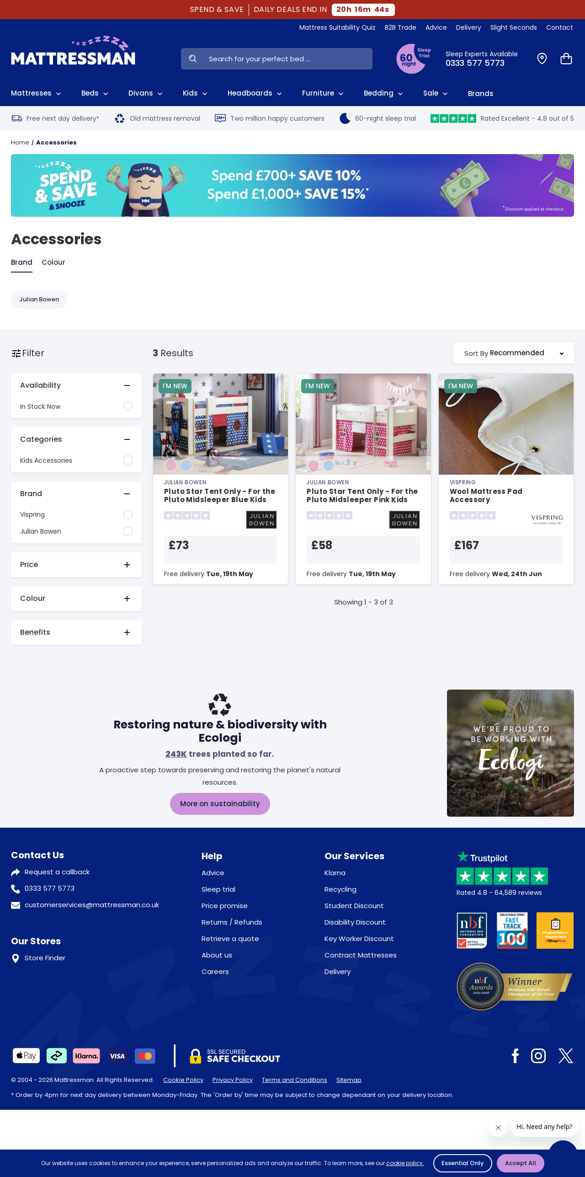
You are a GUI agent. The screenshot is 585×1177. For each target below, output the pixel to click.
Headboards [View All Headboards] (256, 93)
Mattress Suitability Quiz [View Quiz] (337, 27)
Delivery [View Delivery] (468, 27)
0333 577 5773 (49, 888)
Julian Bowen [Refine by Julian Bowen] (39, 299)
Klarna (335, 872)
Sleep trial (218, 889)
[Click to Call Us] (486, 59)
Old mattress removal (157, 118)
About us (217, 955)
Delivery (337, 971)
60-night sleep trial (378, 118)
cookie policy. (405, 1163)
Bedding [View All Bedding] (384, 93)
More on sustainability (220, 803)
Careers (215, 971)
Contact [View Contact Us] (559, 27)
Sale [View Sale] (436, 93)
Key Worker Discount (359, 938)
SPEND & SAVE (217, 10)
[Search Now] (192, 59)
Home (20, 142)
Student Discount (354, 905)
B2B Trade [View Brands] (400, 27)
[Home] (73, 58)
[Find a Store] (542, 59)
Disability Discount (355, 922)
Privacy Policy (233, 1079)
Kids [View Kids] (196, 93)
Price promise (225, 905)
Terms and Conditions (294, 1079)
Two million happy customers (269, 118)
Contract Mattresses (360, 955)
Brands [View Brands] (481, 93)
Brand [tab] (21, 262)
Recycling (340, 889)
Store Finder (45, 958)
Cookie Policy (183, 1079)
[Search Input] (288, 59)
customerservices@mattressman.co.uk (92, 905)
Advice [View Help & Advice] (436, 27)
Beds (95, 93)
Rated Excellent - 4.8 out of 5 (502, 118)
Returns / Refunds (232, 922)
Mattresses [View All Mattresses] (37, 93)
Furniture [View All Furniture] (324, 93)
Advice (213, 872)
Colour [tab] (53, 262)
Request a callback (57, 872)
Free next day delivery (55, 118)
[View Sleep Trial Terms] (413, 59)
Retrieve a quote (230, 938)
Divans (146, 93)
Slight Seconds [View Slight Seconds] (513, 27)
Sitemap (349, 1079)
